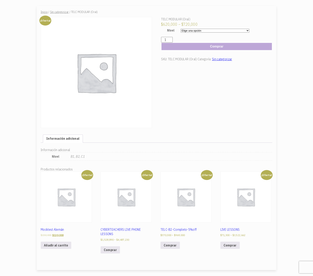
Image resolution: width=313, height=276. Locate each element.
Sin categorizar (59, 12)
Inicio (44, 12)
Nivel (171, 30)
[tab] (63, 138)
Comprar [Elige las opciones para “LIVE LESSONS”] (230, 245)
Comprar (216, 46)
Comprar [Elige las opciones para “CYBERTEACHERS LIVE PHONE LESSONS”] (110, 250)
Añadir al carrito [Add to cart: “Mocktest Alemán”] (56, 245)
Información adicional (62, 138)
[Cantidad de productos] (167, 40)
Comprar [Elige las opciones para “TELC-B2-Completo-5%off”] (170, 245)
